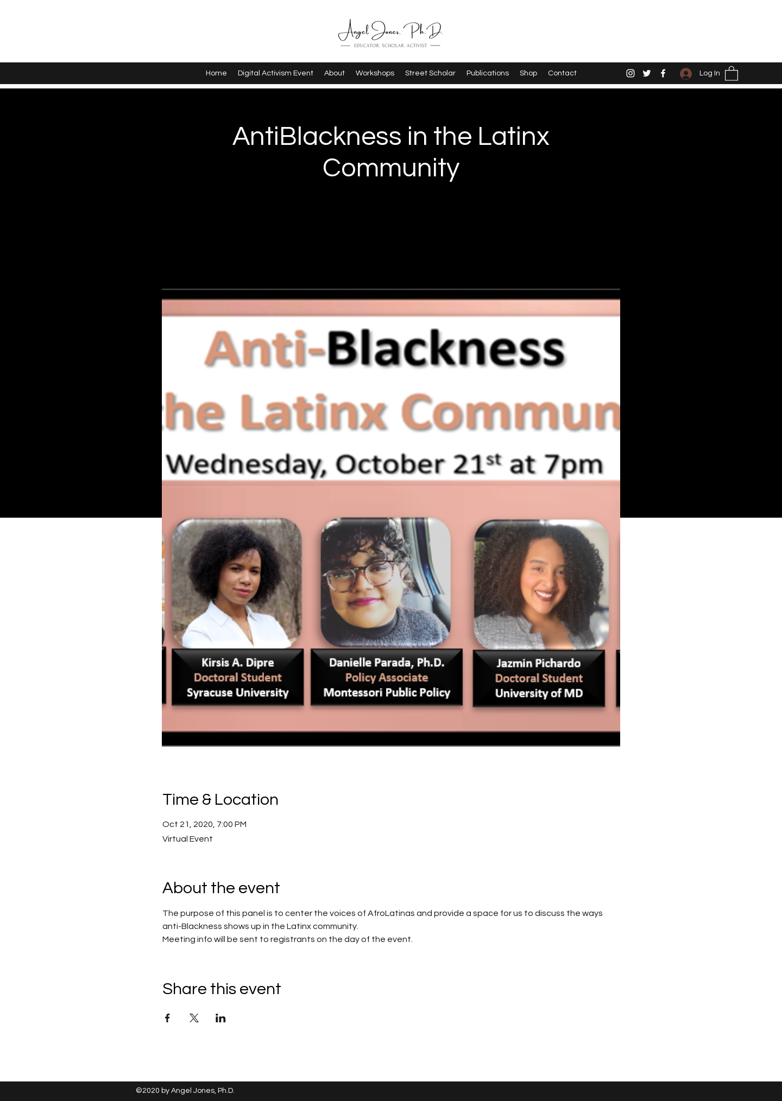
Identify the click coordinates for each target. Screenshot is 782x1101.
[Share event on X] (194, 1018)
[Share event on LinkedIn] (221, 1018)
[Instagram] (630, 73)
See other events (391, 238)
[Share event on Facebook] (167, 1018)
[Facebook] (663, 73)
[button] (731, 73)
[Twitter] (646, 73)
